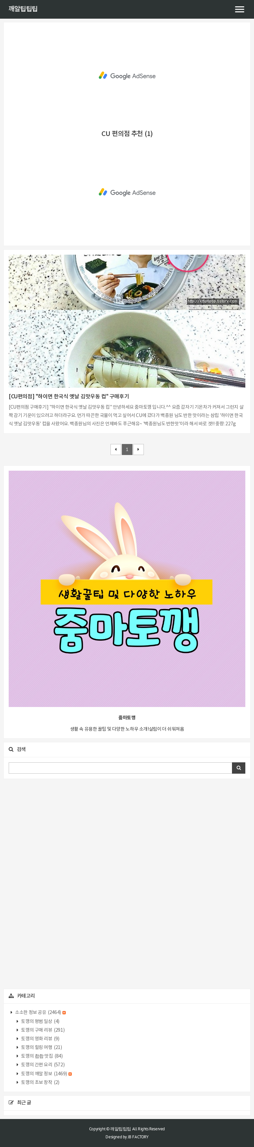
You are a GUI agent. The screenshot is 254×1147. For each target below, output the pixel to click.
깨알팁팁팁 (23, 9)
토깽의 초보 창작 (39, 1082)
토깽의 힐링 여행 (41, 1047)
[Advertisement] (127, 75)
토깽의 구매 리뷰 (42, 1030)
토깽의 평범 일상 (39, 1021)
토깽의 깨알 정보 (46, 1074)
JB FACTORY (138, 1137)
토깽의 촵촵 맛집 (41, 1056)
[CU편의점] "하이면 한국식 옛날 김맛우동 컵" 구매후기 (69, 397)
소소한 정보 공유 (40, 1012)
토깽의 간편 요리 (42, 1065)
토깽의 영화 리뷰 (39, 1039)
